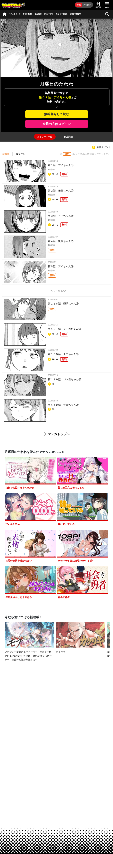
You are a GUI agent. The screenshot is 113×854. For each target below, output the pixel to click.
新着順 (5, 154)
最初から (20, 154)
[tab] (45, 137)
